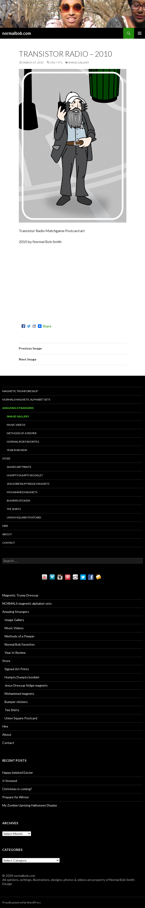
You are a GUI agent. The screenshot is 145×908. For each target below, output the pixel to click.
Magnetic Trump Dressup (20, 391)
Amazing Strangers (18, 408)
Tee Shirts (14, 509)
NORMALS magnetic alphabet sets (26, 399)
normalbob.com (16, 33)
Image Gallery (79, 62)
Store (6, 458)
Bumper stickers (18, 500)
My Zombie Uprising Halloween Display (29, 805)
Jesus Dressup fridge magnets (28, 483)
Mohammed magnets (22, 492)
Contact (8, 542)
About (7, 534)
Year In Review (17, 450)
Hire (5, 526)
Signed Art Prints (19, 467)
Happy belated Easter (17, 772)
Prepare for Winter (15, 797)
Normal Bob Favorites (23, 441)
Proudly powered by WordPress (21, 902)
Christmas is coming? (17, 789)
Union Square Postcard (24, 517)
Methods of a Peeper (22, 433)
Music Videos (16, 424)
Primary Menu (139, 33)
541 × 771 (56, 62)
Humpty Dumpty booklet (25, 475)
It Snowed (9, 781)
